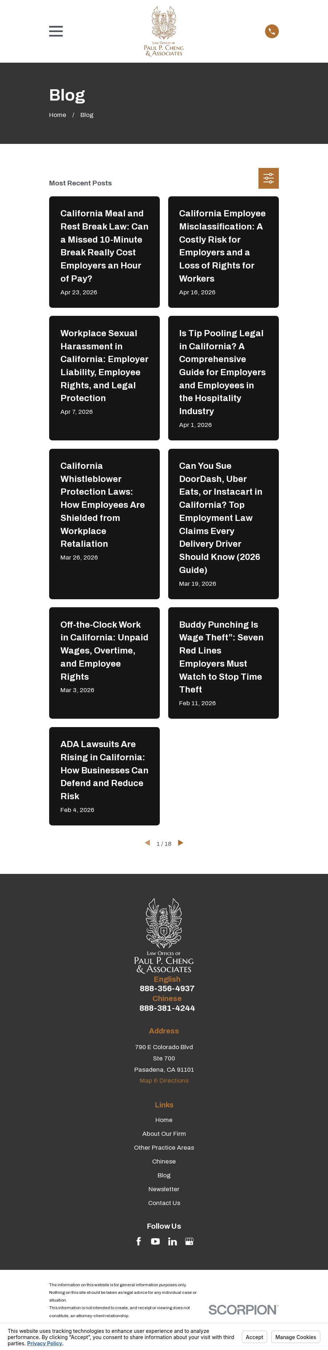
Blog (164, 1175)
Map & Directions (164, 1080)
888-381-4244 (167, 1008)
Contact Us (164, 1203)
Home (164, 1120)
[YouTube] (155, 1241)
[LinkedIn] (172, 1241)
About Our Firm (164, 1133)
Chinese (164, 1161)
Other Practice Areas (164, 1147)
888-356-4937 (167, 989)
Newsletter (164, 1189)
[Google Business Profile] (189, 1241)
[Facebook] (138, 1241)
